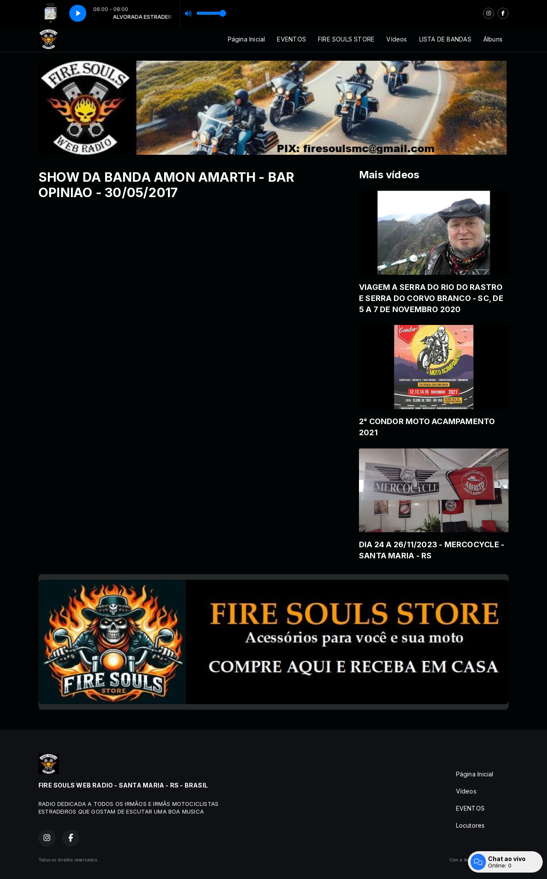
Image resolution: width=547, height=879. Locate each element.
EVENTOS (291, 39)
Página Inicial (246, 39)
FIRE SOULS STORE (346, 39)
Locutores (470, 825)
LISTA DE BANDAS (445, 39)
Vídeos (396, 39)
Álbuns (493, 39)
